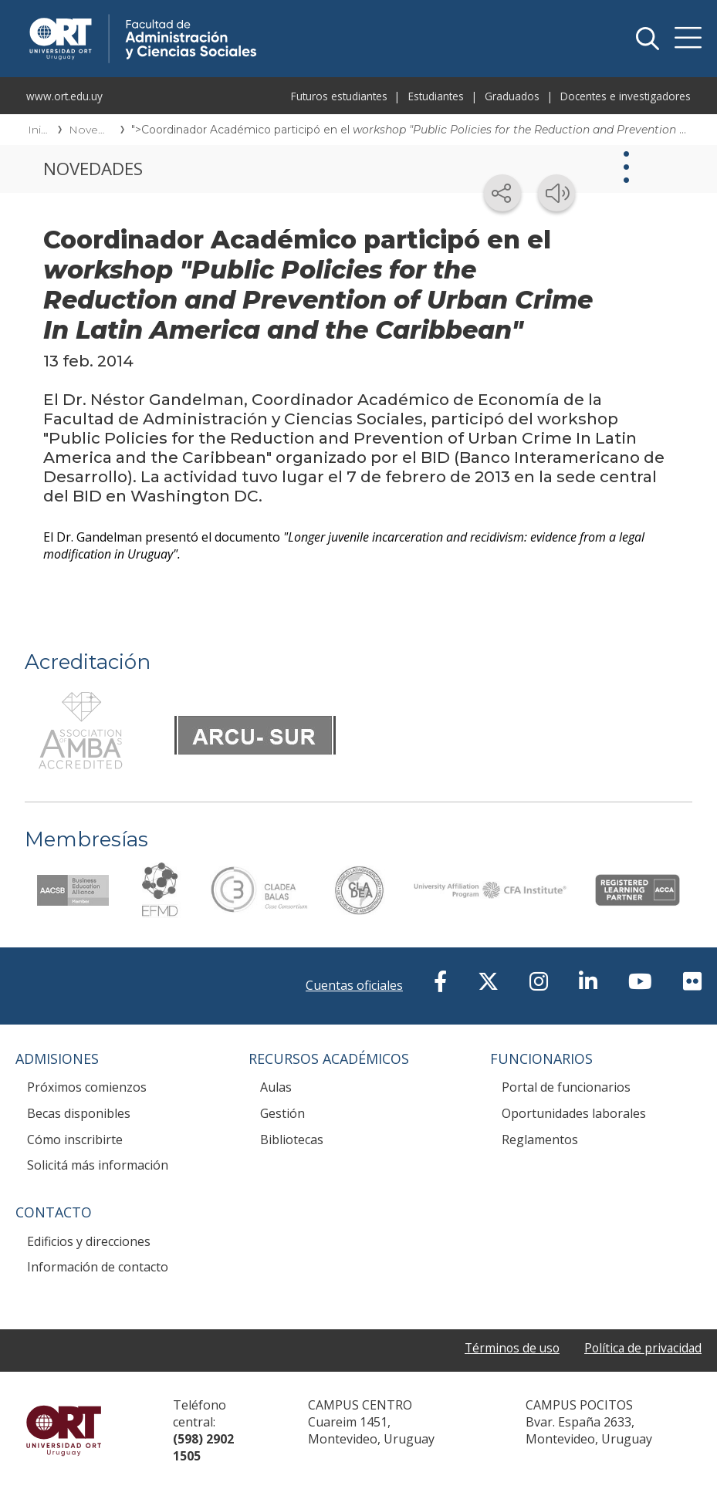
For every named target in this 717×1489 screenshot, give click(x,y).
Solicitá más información (97, 1164)
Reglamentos (540, 1139)
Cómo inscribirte (75, 1139)
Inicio (38, 129)
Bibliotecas (291, 1139)
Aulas (276, 1087)
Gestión (282, 1113)
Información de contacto (97, 1266)
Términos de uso (507, 1347)
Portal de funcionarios (566, 1087)
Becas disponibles (78, 1113)
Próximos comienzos (87, 1087)
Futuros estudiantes (339, 96)
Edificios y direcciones (89, 1241)
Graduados (512, 96)
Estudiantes (436, 96)
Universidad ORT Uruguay (63, 1430)
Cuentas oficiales (354, 985)
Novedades (89, 129)
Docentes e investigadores (625, 96)
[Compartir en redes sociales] (502, 192)
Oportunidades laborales (574, 1113)
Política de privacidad (641, 1347)
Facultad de (256, 17)
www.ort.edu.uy (64, 96)
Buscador (647, 38)
